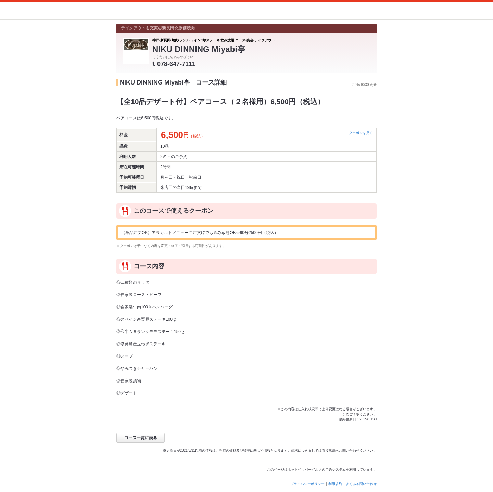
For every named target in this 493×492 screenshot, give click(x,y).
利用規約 (335, 484)
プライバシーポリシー (307, 484)
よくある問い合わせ (361, 484)
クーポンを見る (361, 133)
